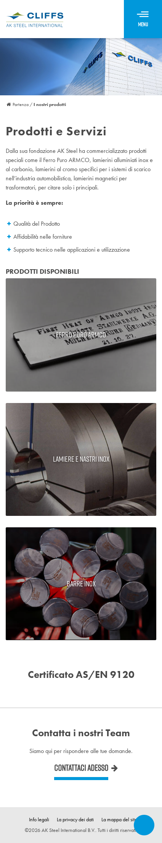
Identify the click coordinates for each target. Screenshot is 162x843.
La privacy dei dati (75, 819)
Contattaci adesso (81, 768)
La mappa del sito (119, 819)
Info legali (39, 819)
